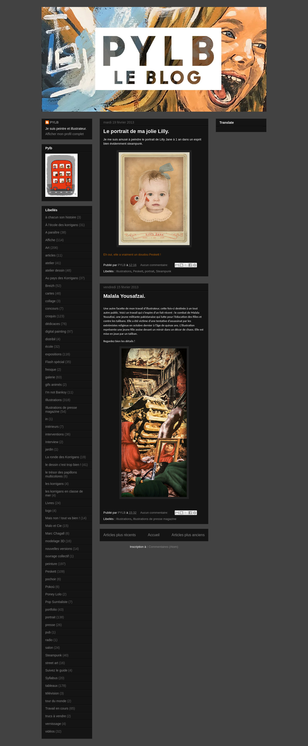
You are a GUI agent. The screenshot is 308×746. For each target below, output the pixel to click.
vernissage (53, 724)
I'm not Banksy (55, 392)
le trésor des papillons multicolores (61, 474)
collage (50, 301)
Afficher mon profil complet (64, 134)
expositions (53, 354)
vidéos (50, 731)
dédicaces (52, 324)
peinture (51, 564)
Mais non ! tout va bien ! (62, 518)
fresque (50, 369)
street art (51, 663)
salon (49, 647)
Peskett (138, 271)
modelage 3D (55, 541)
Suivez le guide (56, 670)
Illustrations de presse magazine (154, 519)
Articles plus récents (119, 535)
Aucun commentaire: (154, 265)
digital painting (55, 331)
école (49, 346)
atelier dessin (55, 270)
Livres (49, 503)
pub (48, 632)
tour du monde (55, 701)
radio (48, 640)
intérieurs (52, 426)
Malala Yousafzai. (124, 296)
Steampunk (163, 271)
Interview (51, 442)
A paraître (52, 232)
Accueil (154, 535)
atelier (49, 263)
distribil (50, 339)
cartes (49, 293)
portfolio (51, 609)
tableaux (51, 686)
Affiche (50, 240)
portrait (149, 271)
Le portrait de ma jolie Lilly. (136, 131)
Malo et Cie (53, 526)
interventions (54, 434)
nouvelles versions (58, 549)
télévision (52, 693)
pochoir (50, 579)
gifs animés (53, 384)
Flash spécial (54, 362)
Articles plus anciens (188, 535)
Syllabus (51, 678)
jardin (49, 449)
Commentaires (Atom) (163, 546)
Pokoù (50, 587)
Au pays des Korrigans (61, 278)
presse (50, 625)
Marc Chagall (54, 533)
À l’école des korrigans (61, 225)
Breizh (50, 286)
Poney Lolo (53, 594)
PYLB (54, 122)
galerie (50, 377)
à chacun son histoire (60, 217)
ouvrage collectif (57, 556)
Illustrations (123, 271)
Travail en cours (56, 708)
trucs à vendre (55, 716)
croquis (50, 316)
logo (48, 510)
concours (52, 308)
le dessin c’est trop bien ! (63, 465)
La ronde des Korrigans (62, 457)
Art (47, 248)
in (46, 419)
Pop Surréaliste (56, 602)
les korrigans (54, 484)
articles (50, 255)
